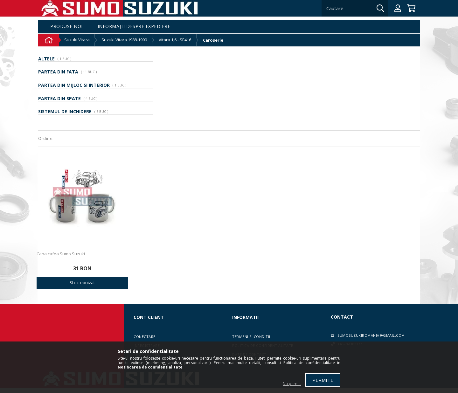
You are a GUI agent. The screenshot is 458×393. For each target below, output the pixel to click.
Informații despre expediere (134, 26)
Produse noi (66, 26)
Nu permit (292, 383)
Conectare (145, 336)
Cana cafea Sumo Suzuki (61, 253)
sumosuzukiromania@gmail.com (371, 335)
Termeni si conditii (251, 336)
